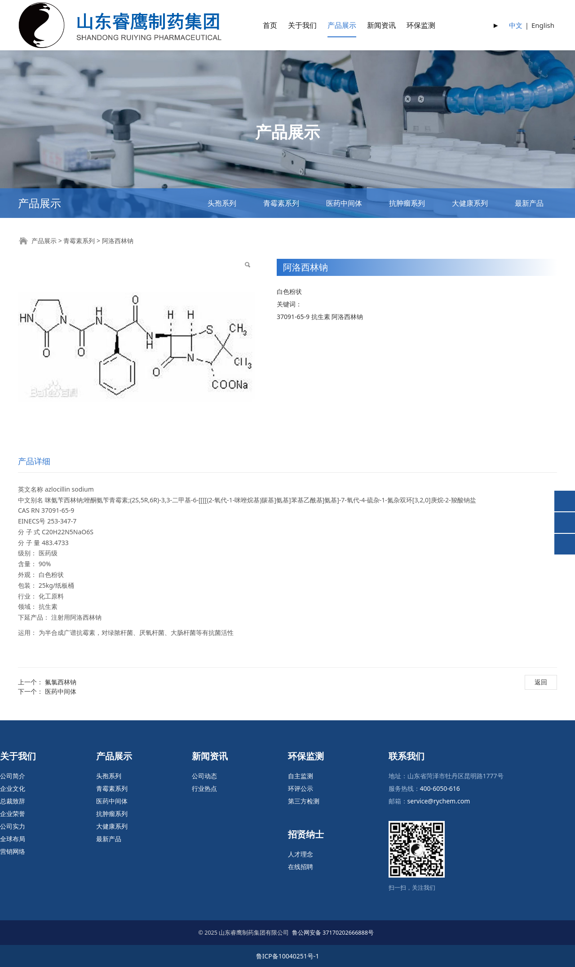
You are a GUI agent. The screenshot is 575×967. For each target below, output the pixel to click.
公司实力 (12, 826)
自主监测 (300, 776)
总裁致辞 (12, 801)
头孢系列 (222, 203)
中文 (515, 25)
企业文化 (12, 788)
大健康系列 (470, 203)
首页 (270, 25)
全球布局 (12, 838)
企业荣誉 (12, 813)
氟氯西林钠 (60, 682)
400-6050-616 (440, 788)
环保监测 (421, 25)
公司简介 (12, 776)
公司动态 (204, 776)
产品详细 (34, 461)
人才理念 (300, 854)
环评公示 (300, 788)
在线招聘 (300, 866)
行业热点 (204, 788)
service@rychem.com (438, 801)
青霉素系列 (281, 203)
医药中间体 (344, 203)
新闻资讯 (381, 25)
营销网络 (12, 851)
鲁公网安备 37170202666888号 (333, 932)
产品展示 (341, 25)
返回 (541, 682)
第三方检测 (303, 801)
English (542, 25)
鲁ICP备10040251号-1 (287, 956)
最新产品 (529, 203)
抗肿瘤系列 (407, 203)
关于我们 (302, 25)
